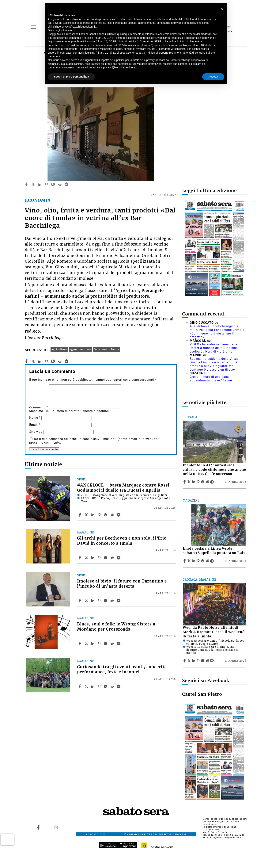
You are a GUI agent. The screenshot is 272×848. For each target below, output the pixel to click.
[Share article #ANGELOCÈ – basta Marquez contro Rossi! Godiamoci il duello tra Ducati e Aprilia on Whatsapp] (106, 515)
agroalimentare (80, 349)
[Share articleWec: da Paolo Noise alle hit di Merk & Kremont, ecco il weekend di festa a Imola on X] (189, 661)
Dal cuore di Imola (106, 349)
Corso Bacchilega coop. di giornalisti (225, 819)
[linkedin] (40, 184)
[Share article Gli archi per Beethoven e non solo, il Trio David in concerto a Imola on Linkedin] (93, 558)
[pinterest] (46, 184)
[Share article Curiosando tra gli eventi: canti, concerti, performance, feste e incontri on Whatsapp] (106, 686)
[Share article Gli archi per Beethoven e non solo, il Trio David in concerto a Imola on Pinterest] (99, 558)
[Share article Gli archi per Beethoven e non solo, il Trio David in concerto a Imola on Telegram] (119, 558)
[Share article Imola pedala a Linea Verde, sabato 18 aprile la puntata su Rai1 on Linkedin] (194, 561)
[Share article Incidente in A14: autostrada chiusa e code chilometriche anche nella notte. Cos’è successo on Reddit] (208, 482)
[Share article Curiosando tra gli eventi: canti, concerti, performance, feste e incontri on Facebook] (80, 686)
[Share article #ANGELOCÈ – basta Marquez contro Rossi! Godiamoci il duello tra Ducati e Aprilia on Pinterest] (99, 515)
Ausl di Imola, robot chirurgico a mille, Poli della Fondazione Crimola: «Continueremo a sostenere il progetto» (217, 331)
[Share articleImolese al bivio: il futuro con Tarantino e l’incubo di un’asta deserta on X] (87, 600)
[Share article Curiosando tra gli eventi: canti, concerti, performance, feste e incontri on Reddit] (112, 686)
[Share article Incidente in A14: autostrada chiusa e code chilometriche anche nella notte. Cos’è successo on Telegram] (212, 482)
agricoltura (59, 349)
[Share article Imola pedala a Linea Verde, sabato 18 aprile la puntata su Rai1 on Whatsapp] (203, 561)
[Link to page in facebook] (38, 827)
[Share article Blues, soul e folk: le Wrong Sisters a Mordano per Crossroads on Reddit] (112, 643)
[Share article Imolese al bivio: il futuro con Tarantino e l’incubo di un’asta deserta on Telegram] (119, 600)
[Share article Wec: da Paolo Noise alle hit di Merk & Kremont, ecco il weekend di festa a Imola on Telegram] (212, 661)
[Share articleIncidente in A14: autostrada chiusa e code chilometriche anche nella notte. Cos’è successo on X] (189, 482)
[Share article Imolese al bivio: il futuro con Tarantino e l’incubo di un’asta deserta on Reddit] (112, 600)
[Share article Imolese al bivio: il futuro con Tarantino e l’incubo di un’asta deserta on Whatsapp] (106, 600)
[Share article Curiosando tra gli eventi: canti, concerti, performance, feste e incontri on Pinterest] (99, 686)
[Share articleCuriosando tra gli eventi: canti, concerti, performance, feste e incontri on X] (87, 686)
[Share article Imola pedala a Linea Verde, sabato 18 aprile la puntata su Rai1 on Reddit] (208, 561)
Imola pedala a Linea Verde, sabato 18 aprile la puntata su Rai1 (214, 550)
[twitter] (33, 184)
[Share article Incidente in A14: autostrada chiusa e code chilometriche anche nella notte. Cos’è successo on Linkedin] (194, 482)
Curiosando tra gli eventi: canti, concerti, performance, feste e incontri (121, 669)
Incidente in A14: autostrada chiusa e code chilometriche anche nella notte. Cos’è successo (214, 469)
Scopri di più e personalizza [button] (71, 76)
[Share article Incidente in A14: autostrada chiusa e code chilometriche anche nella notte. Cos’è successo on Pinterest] (198, 482)
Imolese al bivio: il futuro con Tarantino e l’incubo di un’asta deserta (122, 584)
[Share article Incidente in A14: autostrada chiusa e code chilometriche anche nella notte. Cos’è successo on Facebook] (185, 482)
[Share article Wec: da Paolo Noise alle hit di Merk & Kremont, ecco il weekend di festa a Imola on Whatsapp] (203, 661)
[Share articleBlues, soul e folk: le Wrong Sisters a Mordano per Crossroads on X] (87, 643)
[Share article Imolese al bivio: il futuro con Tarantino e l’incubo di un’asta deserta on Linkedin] (93, 600)
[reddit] (60, 184)
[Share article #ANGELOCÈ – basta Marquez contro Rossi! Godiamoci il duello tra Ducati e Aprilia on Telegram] (119, 515)
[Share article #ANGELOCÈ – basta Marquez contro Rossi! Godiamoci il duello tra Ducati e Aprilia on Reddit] (112, 515)
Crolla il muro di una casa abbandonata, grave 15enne (211, 378)
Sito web (35, 432)
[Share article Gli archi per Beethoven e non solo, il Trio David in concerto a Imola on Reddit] (112, 558)
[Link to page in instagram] (56, 827)
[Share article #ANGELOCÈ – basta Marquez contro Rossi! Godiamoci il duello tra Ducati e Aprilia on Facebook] (80, 515)
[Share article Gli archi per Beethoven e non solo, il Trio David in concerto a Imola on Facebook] (80, 558)
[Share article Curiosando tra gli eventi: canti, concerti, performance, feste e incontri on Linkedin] (93, 686)
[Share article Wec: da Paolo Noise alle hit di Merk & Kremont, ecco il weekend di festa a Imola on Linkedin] (194, 661)
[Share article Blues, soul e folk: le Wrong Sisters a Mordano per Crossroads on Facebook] (80, 643)
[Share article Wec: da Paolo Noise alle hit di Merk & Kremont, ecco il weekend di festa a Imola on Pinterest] (198, 661)
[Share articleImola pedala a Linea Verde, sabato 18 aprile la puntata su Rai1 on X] (189, 561)
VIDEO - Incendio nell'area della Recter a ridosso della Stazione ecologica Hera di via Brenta (213, 347)
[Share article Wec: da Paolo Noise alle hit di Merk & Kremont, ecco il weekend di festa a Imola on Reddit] (208, 661)
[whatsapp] (53, 184)
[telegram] (66, 184)
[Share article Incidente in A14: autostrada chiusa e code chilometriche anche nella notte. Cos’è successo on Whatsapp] (203, 482)
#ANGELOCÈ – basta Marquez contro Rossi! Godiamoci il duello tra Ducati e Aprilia (124, 488)
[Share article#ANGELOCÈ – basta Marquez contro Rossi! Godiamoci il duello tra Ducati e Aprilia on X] (87, 515)
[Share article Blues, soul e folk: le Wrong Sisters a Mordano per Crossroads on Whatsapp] (106, 643)
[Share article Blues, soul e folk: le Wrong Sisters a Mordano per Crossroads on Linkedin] (93, 643)
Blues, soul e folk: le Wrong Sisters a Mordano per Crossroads (116, 627)
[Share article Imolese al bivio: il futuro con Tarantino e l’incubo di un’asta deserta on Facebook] (80, 600)
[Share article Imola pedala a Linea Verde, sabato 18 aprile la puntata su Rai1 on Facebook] (185, 561)
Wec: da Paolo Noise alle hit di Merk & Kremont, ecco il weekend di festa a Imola (214, 631)
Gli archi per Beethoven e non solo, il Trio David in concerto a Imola (122, 541)
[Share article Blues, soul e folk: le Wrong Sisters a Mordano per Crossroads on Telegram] (119, 643)
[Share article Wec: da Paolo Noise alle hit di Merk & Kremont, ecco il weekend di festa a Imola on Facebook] (185, 661)
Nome (34, 417)
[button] (222, 9)
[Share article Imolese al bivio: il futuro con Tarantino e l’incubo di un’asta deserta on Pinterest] (99, 600)
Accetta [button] (213, 76)
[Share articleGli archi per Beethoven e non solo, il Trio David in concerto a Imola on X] (87, 558)
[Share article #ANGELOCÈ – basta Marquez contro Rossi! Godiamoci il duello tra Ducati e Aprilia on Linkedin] (93, 515)
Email (34, 424)
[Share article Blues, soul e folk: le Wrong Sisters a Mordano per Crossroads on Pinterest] (99, 643)
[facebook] (26, 184)
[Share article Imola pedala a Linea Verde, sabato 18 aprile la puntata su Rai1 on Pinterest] (198, 561)
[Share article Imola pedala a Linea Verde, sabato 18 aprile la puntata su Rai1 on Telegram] (212, 561)
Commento (38, 407)
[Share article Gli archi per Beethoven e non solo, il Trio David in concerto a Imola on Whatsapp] (106, 558)
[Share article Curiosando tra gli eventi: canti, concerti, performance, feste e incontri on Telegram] (119, 686)
